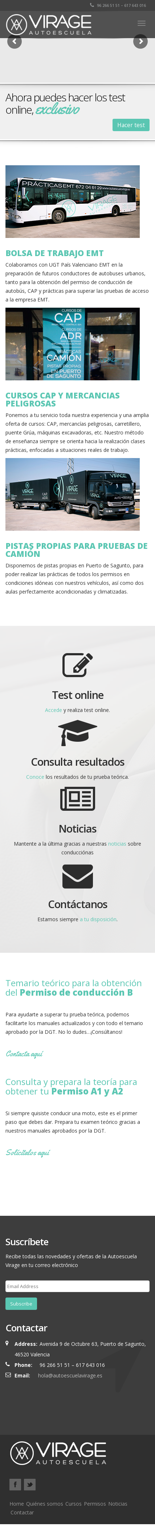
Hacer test (131, 125)
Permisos (95, 1503)
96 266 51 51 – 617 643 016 (118, 5)
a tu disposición (98, 919)
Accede (53, 710)
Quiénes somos (44, 1503)
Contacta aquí (23, 1054)
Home (16, 1503)
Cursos (73, 1503)
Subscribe (21, 1303)
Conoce (35, 776)
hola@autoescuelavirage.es (70, 1375)
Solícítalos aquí (27, 1152)
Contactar (22, 1512)
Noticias (117, 1503)
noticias (117, 843)
